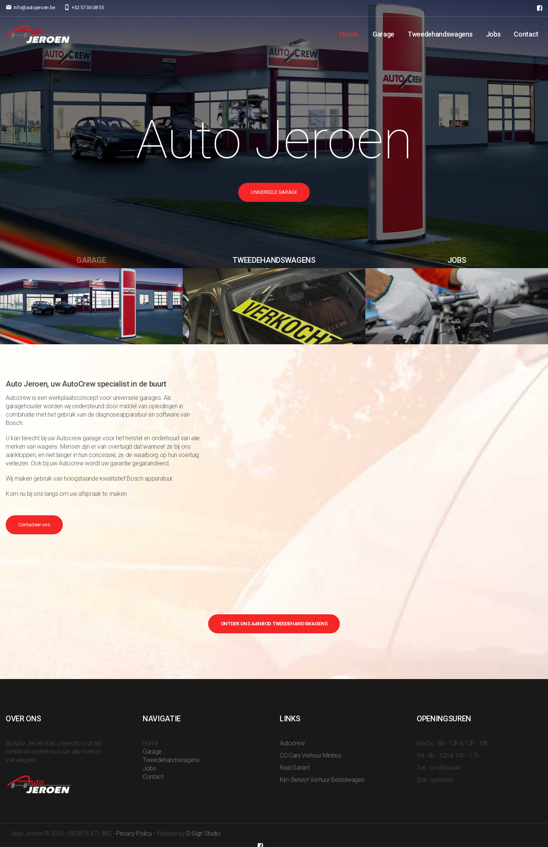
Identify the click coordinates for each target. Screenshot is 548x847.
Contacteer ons (34, 524)
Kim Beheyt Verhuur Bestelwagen (322, 779)
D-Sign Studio (203, 833)
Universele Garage (274, 192)
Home (349, 34)
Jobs (493, 34)
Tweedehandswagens (440, 34)
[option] (274, 134)
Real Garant (294, 767)
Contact (526, 34)
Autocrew (292, 743)
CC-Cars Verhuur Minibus (311, 755)
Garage (383, 34)
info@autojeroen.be (34, 7)
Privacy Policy (134, 833)
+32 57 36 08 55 (88, 7)
